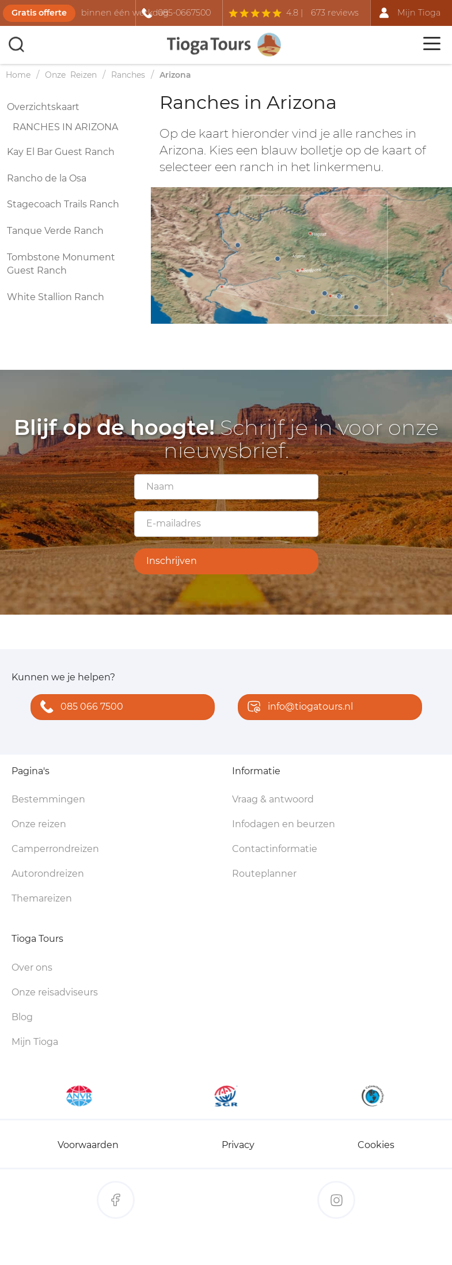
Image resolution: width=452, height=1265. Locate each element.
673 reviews (335, 12)
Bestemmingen (48, 799)
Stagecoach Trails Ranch (63, 204)
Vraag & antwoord (273, 799)
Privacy (238, 1144)
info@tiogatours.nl (297, 707)
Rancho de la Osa (46, 178)
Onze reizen (39, 824)
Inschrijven (171, 560)
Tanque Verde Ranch (55, 230)
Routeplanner (264, 873)
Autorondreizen (48, 873)
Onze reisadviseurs (55, 992)
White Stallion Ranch (55, 296)
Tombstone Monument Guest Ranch (61, 264)
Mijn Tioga (35, 1041)
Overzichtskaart (43, 106)
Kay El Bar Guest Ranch (61, 151)
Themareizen (42, 898)
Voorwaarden (88, 1144)
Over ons (32, 967)
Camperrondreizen (55, 848)
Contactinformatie (274, 848)
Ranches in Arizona (65, 127)
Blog (22, 1017)
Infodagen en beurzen (283, 824)
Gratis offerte (39, 12)
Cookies (376, 1144)
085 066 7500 (79, 707)
